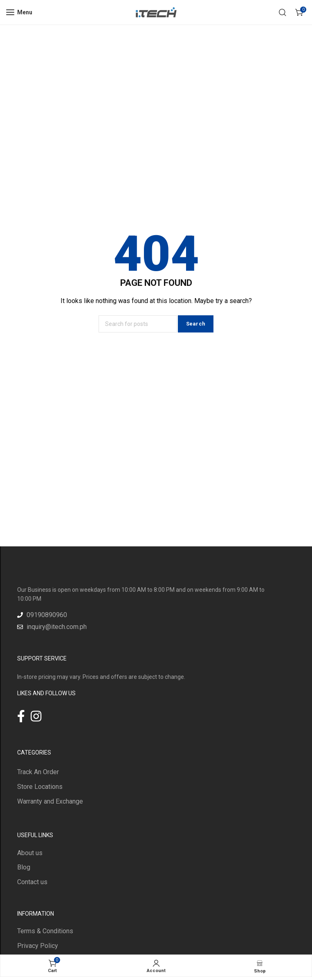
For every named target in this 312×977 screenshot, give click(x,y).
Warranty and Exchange (50, 801)
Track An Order (38, 772)
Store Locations (40, 787)
